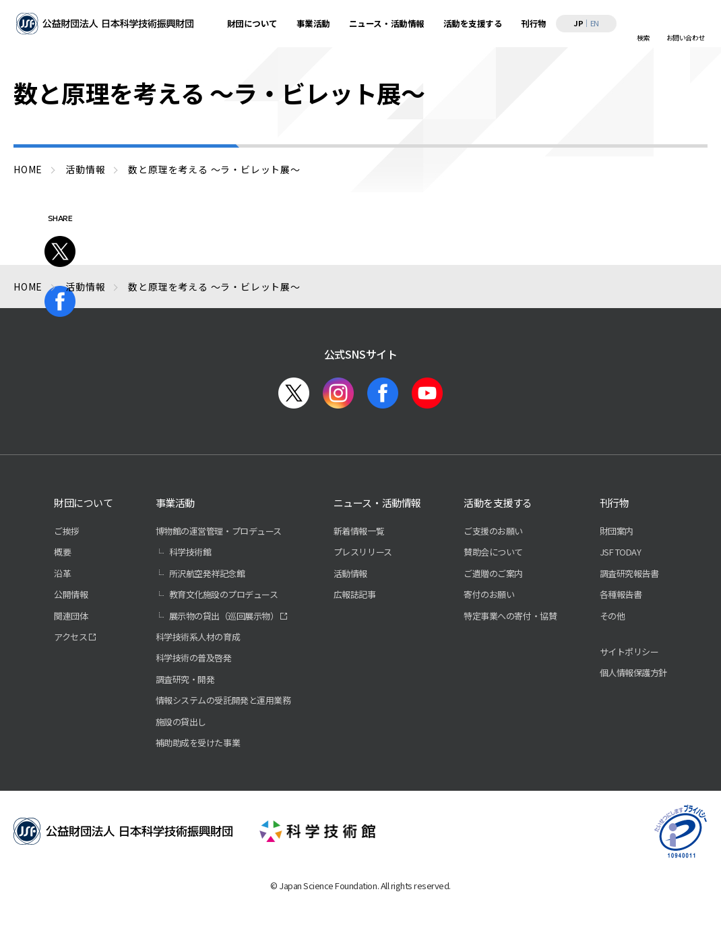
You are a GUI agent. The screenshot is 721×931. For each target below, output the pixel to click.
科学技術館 (190, 551)
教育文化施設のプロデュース (223, 594)
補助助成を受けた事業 (198, 742)
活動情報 (350, 573)
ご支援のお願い (493, 530)
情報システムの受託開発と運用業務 (223, 700)
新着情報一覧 (359, 530)
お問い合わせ (685, 37)
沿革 (62, 573)
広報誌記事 (355, 594)
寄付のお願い (489, 594)
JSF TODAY (620, 551)
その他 (612, 615)
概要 (62, 551)
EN (594, 23)
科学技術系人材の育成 (198, 636)
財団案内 (616, 530)
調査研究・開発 (185, 679)
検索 (643, 37)
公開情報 (71, 594)
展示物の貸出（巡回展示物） (224, 615)
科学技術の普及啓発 (194, 657)
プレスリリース (363, 551)
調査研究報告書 (629, 573)
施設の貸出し (181, 721)
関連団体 (71, 615)
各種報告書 (621, 594)
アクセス (70, 636)
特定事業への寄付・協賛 (510, 615)
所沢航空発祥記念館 (207, 573)
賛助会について (493, 551)
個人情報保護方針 (633, 672)
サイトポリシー (629, 651)
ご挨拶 (67, 530)
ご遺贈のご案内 (493, 573)
